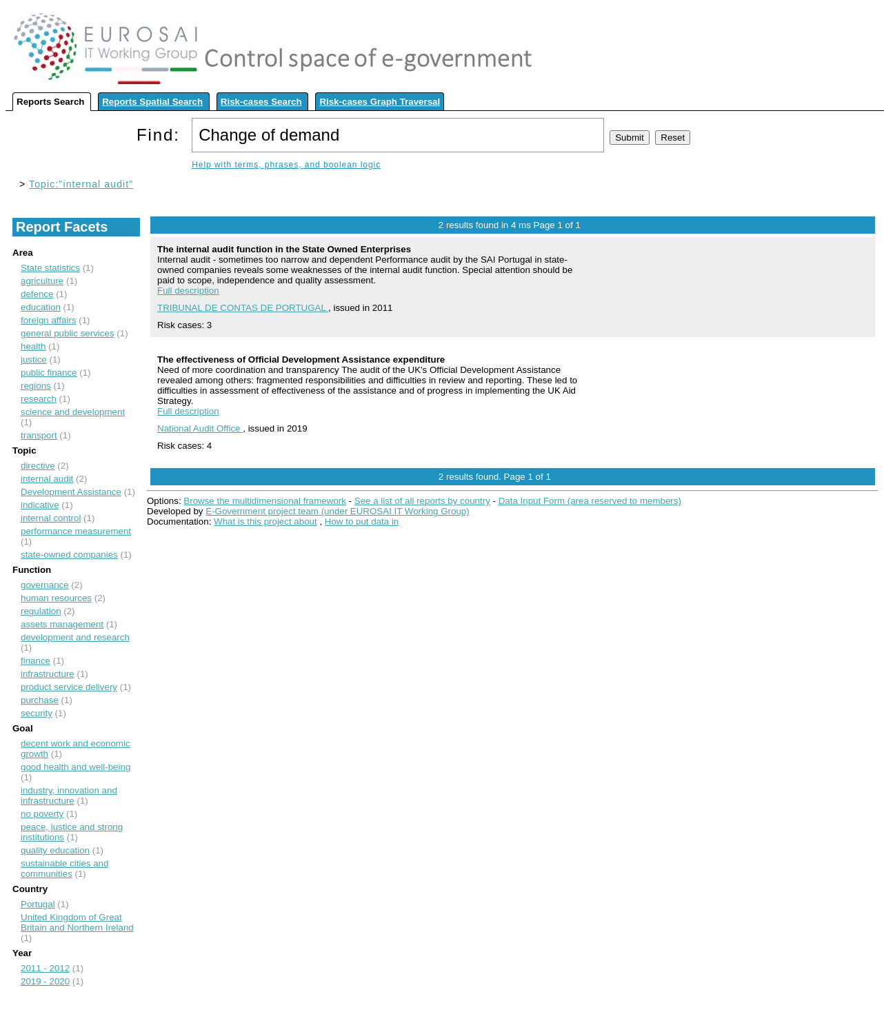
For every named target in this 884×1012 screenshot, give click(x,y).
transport (39, 435)
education (41, 307)
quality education (55, 850)
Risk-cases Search (261, 102)
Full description (188, 290)
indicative (40, 505)
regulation (41, 611)
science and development (73, 412)
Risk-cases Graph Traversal (379, 102)
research (39, 399)
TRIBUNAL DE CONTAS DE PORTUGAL (242, 308)
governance (45, 585)
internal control (51, 518)
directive (38, 466)
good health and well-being (75, 767)
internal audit (47, 479)
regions (36, 386)
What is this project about (265, 521)
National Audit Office (200, 428)
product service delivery (69, 687)
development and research (75, 637)
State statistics (50, 268)
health (33, 346)
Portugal (38, 904)
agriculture (42, 281)
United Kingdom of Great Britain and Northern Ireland (77, 922)
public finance (49, 372)
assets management (62, 624)
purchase (40, 700)
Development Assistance (71, 492)
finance (35, 661)
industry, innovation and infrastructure (69, 795)
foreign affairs (49, 320)
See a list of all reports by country (422, 501)
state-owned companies (69, 554)
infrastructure (47, 674)
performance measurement (76, 531)
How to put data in (362, 521)
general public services (67, 333)
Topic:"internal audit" (81, 184)
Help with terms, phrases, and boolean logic (286, 165)
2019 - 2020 (45, 981)
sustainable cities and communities (64, 868)
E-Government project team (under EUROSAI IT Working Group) (337, 511)
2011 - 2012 (45, 968)
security (36, 713)
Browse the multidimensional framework (264, 501)
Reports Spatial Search (152, 102)
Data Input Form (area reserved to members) (590, 501)
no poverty (42, 814)
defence (37, 294)
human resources (56, 598)
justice (34, 359)
